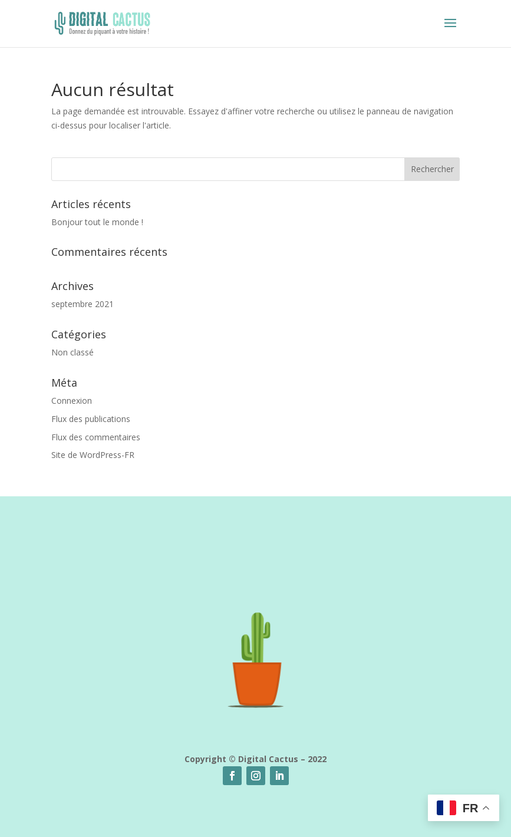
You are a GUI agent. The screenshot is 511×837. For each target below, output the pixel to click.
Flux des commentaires (95, 437)
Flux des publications (90, 418)
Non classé (72, 352)
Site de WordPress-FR (92, 454)
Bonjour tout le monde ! (97, 222)
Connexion (71, 400)
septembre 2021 (82, 303)
